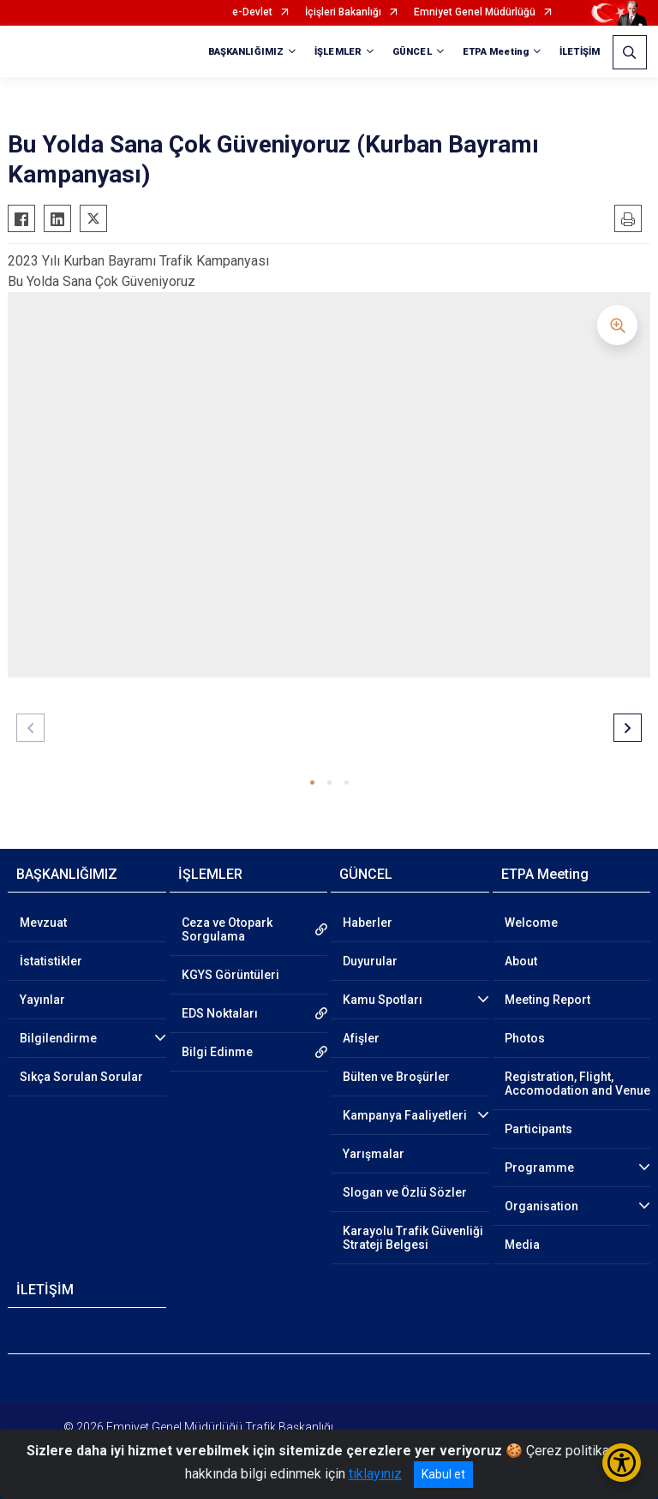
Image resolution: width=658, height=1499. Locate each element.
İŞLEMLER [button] (338, 51)
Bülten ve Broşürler (396, 1077)
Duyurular (370, 961)
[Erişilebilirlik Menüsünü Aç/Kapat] (621, 1462)
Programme (539, 1167)
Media (522, 1244)
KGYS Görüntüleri (230, 975)
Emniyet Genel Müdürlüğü (474, 12)
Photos (525, 1038)
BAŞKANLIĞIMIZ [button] (246, 51)
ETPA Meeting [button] (496, 51)
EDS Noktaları (220, 1013)
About (521, 961)
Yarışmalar (373, 1154)
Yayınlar (42, 999)
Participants (538, 1129)
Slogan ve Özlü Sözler (405, 1192)
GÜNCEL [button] (412, 51)
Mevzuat (43, 922)
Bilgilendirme (58, 1038)
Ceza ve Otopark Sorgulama (227, 929)
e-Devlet (252, 12)
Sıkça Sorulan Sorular (81, 1077)
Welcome (531, 922)
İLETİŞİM (579, 51)
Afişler (361, 1038)
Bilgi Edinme (217, 1052)
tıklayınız (375, 1474)
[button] (312, 782)
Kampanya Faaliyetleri (405, 1115)
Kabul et (443, 1474)
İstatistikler (51, 961)
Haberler (367, 922)
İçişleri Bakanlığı (343, 12)
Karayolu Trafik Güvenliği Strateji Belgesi (413, 1237)
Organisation (541, 1206)
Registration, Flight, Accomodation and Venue (577, 1083)
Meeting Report (547, 999)
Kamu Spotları (382, 999)
